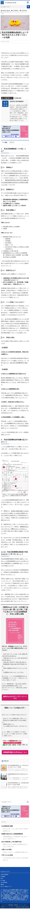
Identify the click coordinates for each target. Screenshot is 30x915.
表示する (12, 142)
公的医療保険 (23, 10)
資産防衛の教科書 (5, 10)
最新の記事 (18, 98)
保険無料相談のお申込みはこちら (15, 752)
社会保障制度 (14, 10)
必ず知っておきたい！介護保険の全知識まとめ (15, 852)
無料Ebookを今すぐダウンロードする (15, 697)
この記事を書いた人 (7, 98)
